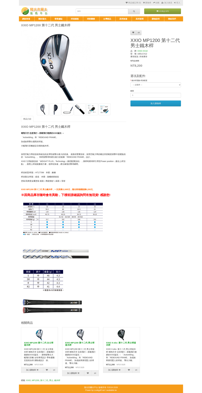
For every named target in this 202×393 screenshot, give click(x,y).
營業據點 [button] (58, 19)
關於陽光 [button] (42, 19)
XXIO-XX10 (142, 51)
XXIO (28, 380)
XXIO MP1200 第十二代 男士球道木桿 (79, 344)
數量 (132, 91)
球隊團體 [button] (91, 19)
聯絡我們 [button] (172, 19)
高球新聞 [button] (140, 19)
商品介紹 (27, 119)
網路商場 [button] (26, 19)
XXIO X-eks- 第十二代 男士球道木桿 (121, 344)
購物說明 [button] (156, 19)
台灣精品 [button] (107, 19)
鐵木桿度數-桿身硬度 (139, 80)
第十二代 (44, 380)
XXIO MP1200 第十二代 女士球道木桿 (38, 344)
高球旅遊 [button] (123, 19)
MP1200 (35, 380)
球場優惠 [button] (75, 19)
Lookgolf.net (99, 390)
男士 (51, 380)
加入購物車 (156, 103)
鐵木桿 (57, 380)
